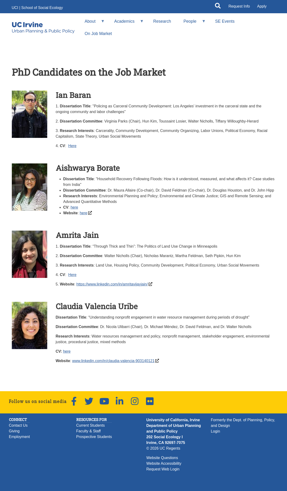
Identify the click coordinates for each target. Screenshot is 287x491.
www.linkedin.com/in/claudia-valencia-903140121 (113, 361)
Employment (19, 437)
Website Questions (162, 458)
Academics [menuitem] (126, 23)
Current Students (90, 425)
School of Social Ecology (42, 8)
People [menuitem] (191, 23)
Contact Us (18, 425)
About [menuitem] (91, 23)
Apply (261, 6)
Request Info (239, 6)
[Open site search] (218, 6)
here (74, 207)
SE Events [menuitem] (225, 21)
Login (215, 431)
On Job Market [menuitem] (98, 33)
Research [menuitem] (162, 21)
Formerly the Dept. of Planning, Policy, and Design (243, 423)
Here (72, 146)
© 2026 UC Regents (163, 448)
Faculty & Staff (88, 431)
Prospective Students (94, 437)
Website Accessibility (163, 463)
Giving (14, 431)
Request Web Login (163, 469)
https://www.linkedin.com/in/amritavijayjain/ (112, 284)
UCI (15, 8)
